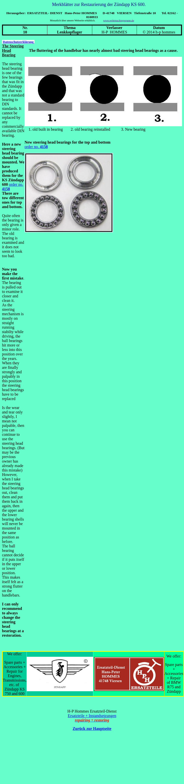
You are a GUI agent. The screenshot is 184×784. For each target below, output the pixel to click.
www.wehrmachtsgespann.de (118, 20)
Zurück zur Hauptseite (92, 728)
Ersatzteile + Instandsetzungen (92, 716)
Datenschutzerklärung (18, 42)
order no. (32, 147)
